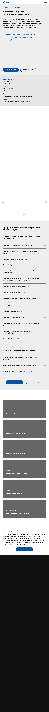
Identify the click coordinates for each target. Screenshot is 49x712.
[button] (10, 54)
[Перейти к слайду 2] (23, 214)
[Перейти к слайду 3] (24, 214)
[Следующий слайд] (46, 202)
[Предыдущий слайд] (2, 202)
